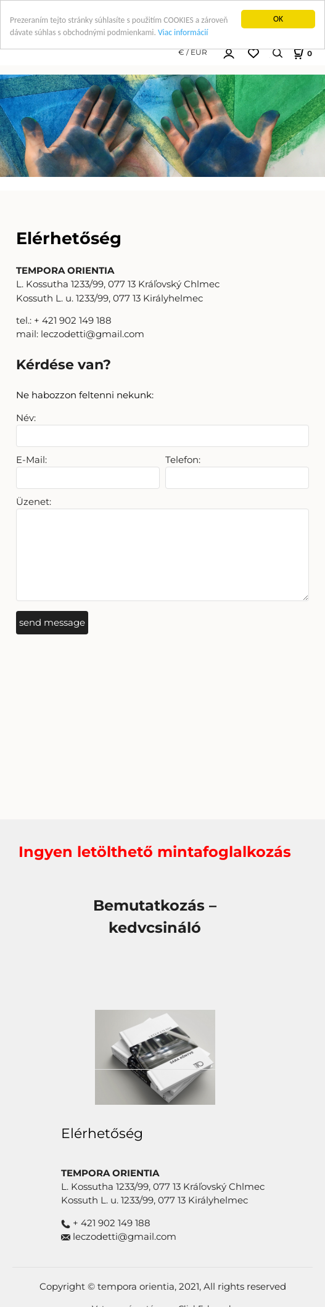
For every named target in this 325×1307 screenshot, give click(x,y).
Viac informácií (183, 32)
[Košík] (301, 52)
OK (278, 19)
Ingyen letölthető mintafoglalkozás (155, 852)
